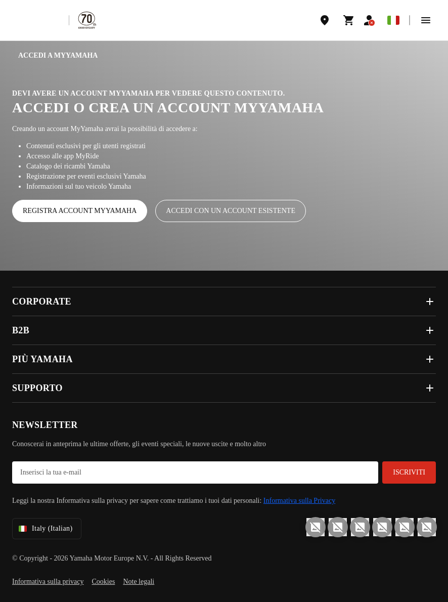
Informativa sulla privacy (48, 581)
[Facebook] (338, 527)
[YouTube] (427, 527)
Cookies (103, 581)
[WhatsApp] (404, 527)
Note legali (138, 581)
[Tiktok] (360, 527)
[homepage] (36, 20)
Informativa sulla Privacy (299, 500)
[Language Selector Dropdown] (393, 20)
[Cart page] (349, 20)
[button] (426, 20)
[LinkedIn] (382, 527)
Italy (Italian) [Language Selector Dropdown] (45, 529)
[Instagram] (315, 527)
